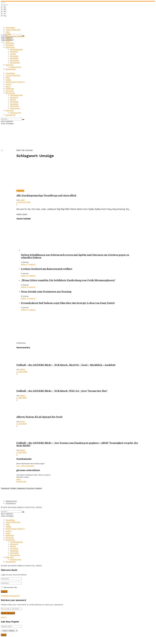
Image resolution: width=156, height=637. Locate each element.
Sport (8, 41)
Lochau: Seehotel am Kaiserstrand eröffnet (46, 269)
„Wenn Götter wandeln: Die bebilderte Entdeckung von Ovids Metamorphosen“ (68, 280)
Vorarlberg (10, 27)
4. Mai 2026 (21, 398)
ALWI (22, 421)
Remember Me (10, 587)
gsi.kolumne (15, 67)
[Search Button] (23, 119)
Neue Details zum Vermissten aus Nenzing (46, 291)
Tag (22, 150)
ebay (18, 479)
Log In (3, 617)
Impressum (11, 503)
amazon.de (21, 481)
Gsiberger (10, 43)
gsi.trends (14, 60)
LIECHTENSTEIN (13, 30)
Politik (8, 34)
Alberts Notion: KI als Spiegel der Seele (39, 417)
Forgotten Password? (10, 596)
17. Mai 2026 (21, 372)
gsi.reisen (14, 56)
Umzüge (29, 150)
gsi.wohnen (15, 62)
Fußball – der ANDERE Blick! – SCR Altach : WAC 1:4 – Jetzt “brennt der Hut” (62, 391)
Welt (7, 32)
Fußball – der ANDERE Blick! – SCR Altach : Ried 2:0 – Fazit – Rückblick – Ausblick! (66, 365)
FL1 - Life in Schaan (25, 466)
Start (18, 150)
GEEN (22, 369)
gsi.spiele (14, 58)
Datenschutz (11, 501)
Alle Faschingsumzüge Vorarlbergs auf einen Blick (46, 195)
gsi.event (14, 52)
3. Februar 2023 (23, 202)
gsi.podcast (10, 69)
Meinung (9, 65)
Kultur (8, 38)
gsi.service (10, 47)
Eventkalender (16, 49)
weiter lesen (21, 214)
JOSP (22, 200)
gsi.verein (10, 45)
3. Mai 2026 (21, 452)
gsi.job (13, 54)
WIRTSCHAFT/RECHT (15, 36)
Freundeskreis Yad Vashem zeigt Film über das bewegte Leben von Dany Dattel (68, 303)
